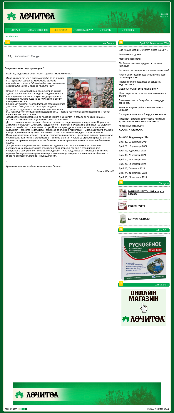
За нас (164, 14)
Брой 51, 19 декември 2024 (133, 142)
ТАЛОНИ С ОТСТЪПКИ (131, 130)
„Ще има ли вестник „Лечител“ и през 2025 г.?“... (143, 50)
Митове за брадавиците (131, 126)
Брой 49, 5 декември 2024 (132, 150)
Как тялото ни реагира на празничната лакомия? (144, 70)
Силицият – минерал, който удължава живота (142, 114)
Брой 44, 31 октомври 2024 (133, 173)
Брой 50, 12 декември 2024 (133, 146)
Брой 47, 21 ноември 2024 (132, 159)
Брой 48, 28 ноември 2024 (132, 155)
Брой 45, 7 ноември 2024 (132, 168)
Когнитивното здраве (130, 54)
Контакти (163, 16)
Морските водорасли (129, 59)
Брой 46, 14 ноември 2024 (132, 164)
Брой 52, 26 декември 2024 (133, 137)
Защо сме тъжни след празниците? (138, 89)
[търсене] (59, 56)
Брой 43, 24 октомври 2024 (133, 177)
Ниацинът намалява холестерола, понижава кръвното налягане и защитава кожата (142, 120)
